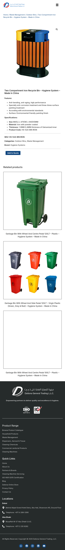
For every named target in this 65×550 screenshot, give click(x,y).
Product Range (10, 425)
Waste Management (17, 15)
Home (5, 15)
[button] (57, 5)
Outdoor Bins (31, 15)
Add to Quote (13, 153)
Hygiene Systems (18, 145)
